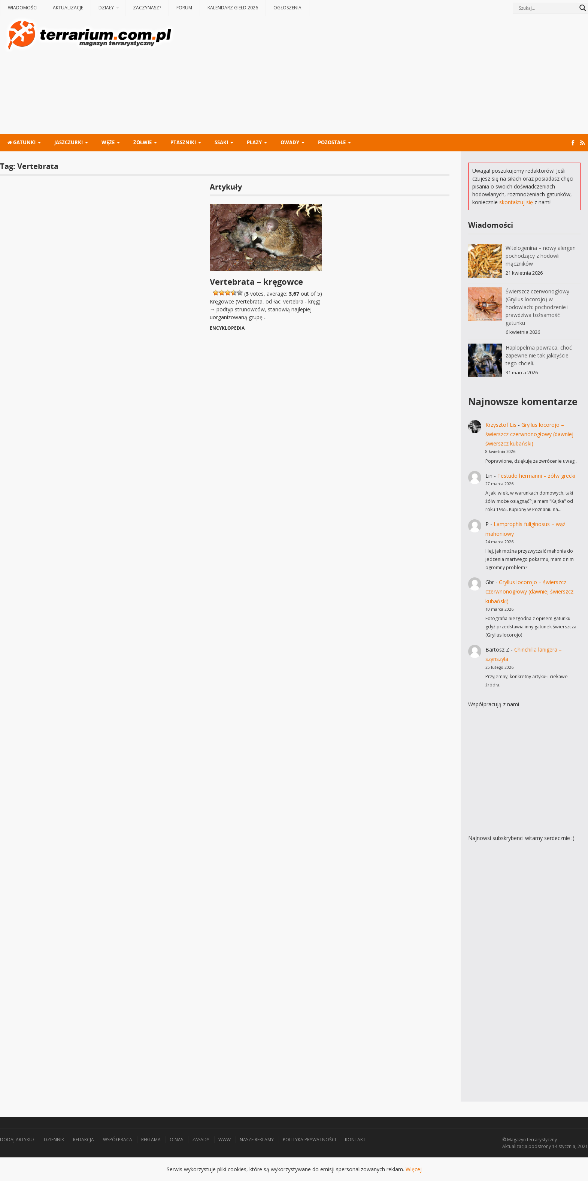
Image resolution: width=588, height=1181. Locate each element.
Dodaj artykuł (17, 1139)
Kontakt (355, 1139)
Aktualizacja (514, 1146)
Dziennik (54, 1139)
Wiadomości (22, 7)
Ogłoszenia (287, 7)
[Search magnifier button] (583, 8)
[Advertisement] (382, 76)
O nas (176, 1139)
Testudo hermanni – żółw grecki (536, 475)
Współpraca (117, 1139)
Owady (290, 142)
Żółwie (142, 142)
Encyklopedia (227, 328)
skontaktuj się (516, 202)
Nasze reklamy (257, 1139)
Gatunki (21, 142)
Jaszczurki (68, 142)
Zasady (200, 1139)
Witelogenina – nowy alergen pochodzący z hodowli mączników (541, 255)
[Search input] (547, 8)
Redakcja (83, 1139)
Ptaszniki (183, 142)
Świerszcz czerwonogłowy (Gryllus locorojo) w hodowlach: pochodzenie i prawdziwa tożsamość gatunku (537, 307)
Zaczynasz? (147, 7)
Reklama (151, 1139)
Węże (108, 142)
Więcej (414, 1169)
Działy (106, 7)
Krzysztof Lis (500, 424)
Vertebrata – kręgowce (256, 281)
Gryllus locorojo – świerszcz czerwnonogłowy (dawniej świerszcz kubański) (529, 434)
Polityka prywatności (309, 1139)
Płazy (254, 142)
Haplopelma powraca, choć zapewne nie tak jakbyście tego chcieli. (539, 355)
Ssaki (221, 142)
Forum (184, 7)
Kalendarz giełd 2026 (232, 7)
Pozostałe (332, 142)
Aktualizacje (68, 7)
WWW (224, 1139)
